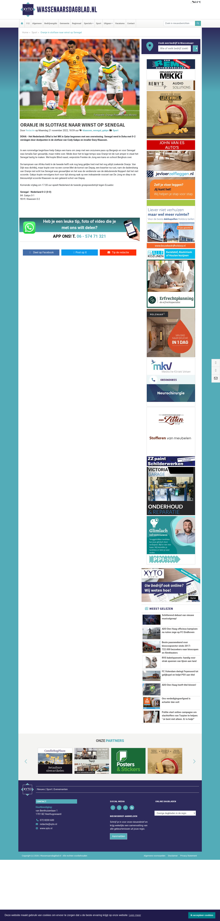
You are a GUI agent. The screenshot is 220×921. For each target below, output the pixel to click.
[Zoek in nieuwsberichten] (179, 23)
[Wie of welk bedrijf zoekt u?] (174, 48)
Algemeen (37, 23)
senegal (97, 130)
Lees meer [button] (135, 915)
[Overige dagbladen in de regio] (175, 849)
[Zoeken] (198, 23)
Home (25, 32)
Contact (131, 23)
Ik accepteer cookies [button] (202, 915)
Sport (98, 23)
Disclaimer (173, 891)
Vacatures (120, 23)
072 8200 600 (47, 856)
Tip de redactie (118, 252)
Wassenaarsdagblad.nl (67, 9)
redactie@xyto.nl (48, 860)
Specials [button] (88, 23)
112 (28, 23)
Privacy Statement (188, 891)
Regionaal (76, 23)
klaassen (87, 130)
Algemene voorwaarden (154, 891)
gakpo (105, 130)
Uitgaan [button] (107, 23)
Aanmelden (118, 872)
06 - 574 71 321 (91, 236)
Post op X (79, 252)
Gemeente (64, 23)
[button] (22, 804)
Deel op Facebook (41, 252)
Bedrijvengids (50, 23)
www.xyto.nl (46, 864)
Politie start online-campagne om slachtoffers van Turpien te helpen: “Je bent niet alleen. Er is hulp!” (180, 739)
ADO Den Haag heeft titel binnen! (179, 706)
